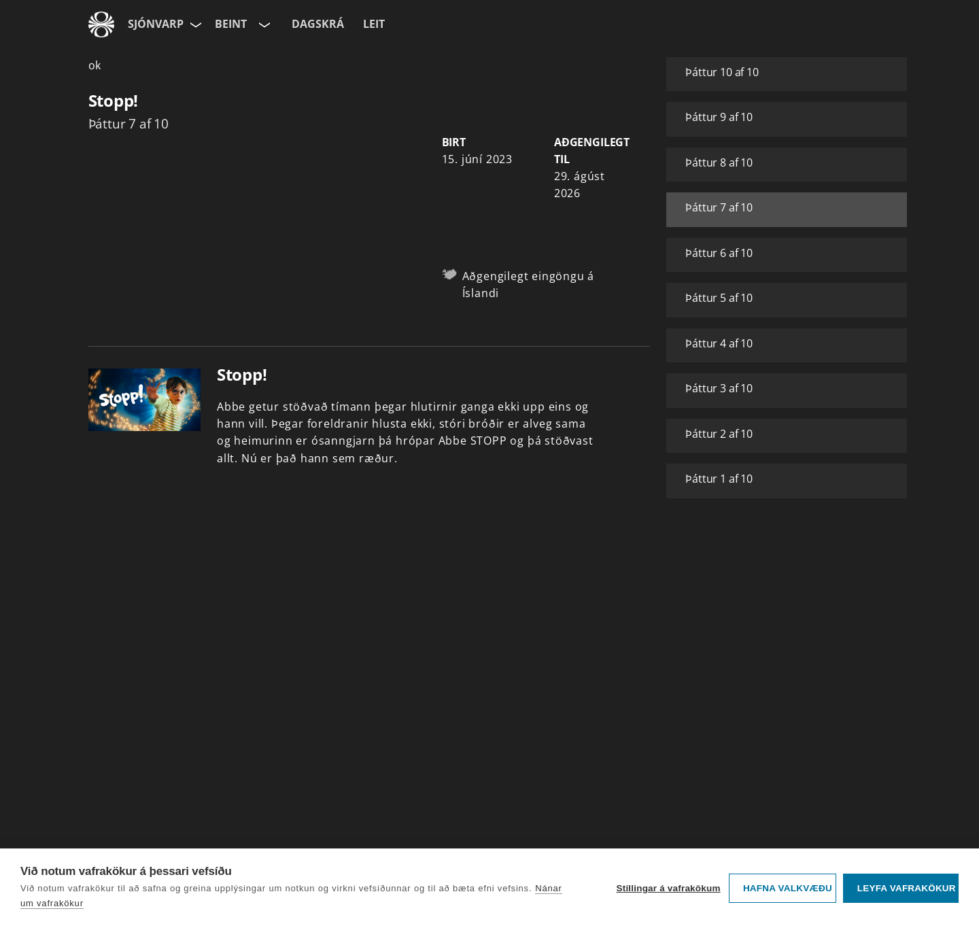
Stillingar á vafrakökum (668, 888)
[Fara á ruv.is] (101, 24)
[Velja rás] (263, 24)
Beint (231, 23)
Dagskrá (318, 23)
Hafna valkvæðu (787, 888)
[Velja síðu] (194, 24)
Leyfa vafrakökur (906, 888)
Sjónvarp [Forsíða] (156, 23)
